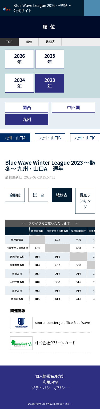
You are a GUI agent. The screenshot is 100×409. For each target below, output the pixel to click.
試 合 (38, 195)
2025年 (49, 59)
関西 (26, 107)
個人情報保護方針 (50, 376)
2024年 (19, 83)
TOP (9, 42)
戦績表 (61, 195)
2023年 (49, 83)
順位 (29, 42)
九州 (26, 119)
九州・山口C (84, 137)
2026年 (19, 59)
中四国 (73, 107)
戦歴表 (50, 42)
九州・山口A (15, 137)
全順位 (15, 195)
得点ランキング (85, 201)
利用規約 (50, 382)
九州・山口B (50, 137)
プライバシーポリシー (50, 387)
